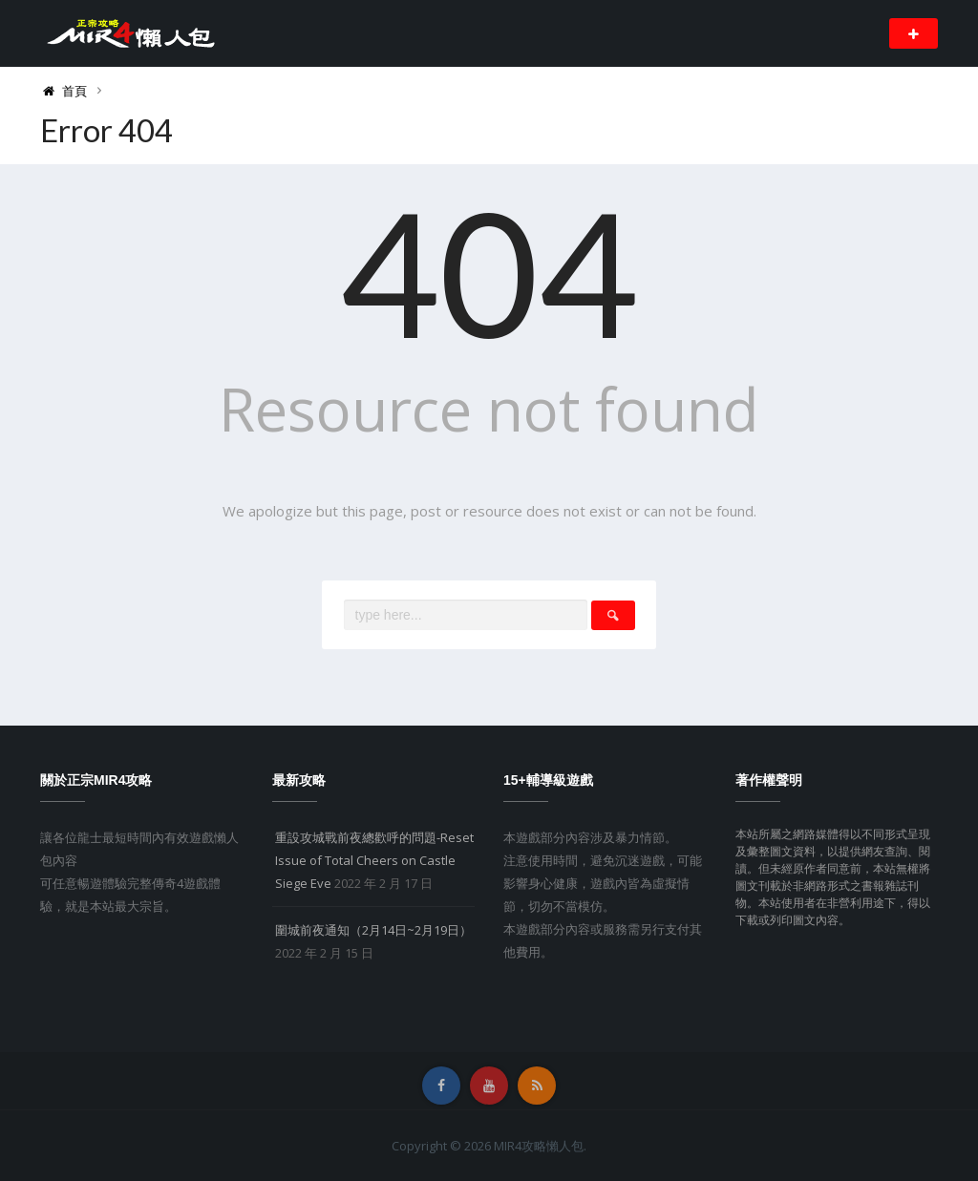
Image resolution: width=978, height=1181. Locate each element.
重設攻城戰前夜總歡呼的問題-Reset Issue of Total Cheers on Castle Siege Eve (374, 860)
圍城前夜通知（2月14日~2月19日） (373, 929)
